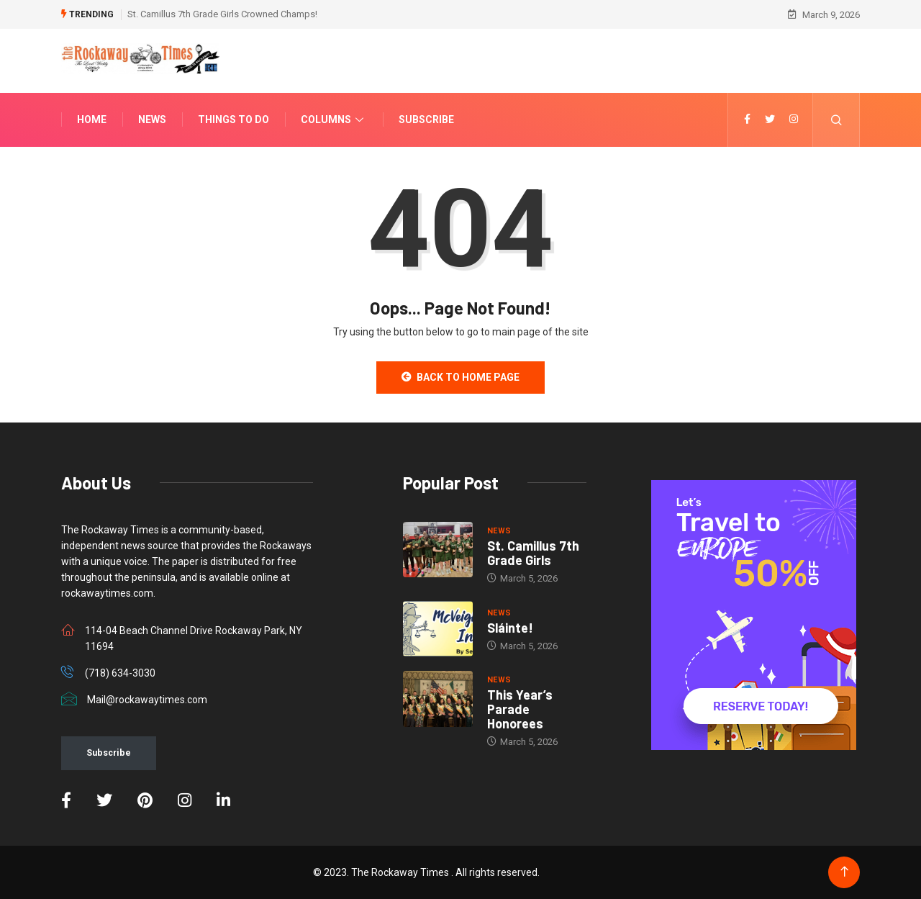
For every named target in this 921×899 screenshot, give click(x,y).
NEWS (499, 531)
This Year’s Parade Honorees (520, 709)
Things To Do (233, 119)
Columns (334, 119)
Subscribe (426, 119)
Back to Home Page (460, 377)
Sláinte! (510, 628)
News (152, 119)
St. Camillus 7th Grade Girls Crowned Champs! (222, 14)
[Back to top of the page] (844, 872)
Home (91, 119)
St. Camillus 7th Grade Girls (533, 553)
